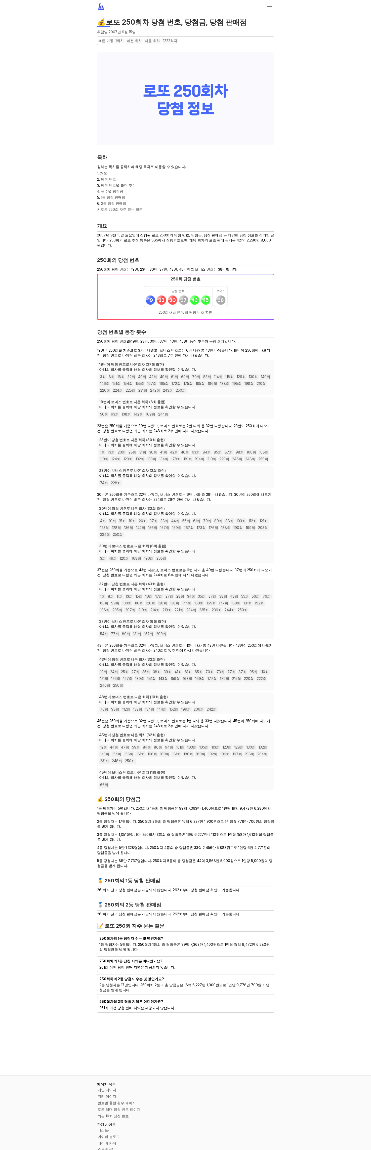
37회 (153, 521)
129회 (241, 377)
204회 (262, 754)
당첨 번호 (108, 179)
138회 (126, 414)
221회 (179, 610)
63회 (196, 452)
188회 (224, 383)
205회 (161, 558)
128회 (116, 527)
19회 (132, 521)
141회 (151, 678)
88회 (229, 521)
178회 (176, 459)
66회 (104, 785)
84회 (207, 452)
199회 (250, 527)
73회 (220, 672)
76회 (267, 596)
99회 (115, 603)
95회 (253, 672)
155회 (140, 383)
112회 (253, 521)
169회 (150, 414)
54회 (104, 634)
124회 (115, 459)
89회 (126, 634)
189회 (235, 603)
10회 (112, 521)
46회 (185, 452)
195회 (236, 383)
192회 (259, 603)
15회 (122, 521)
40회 (142, 377)
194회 (199, 459)
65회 (198, 672)
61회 (174, 377)
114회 (218, 377)
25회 (125, 672)
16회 (148, 596)
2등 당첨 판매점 (113, 203)
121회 (264, 521)
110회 (104, 459)
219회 (167, 610)
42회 (153, 377)
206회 (199, 709)
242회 (155, 390)
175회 (188, 383)
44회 (175, 521)
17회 (158, 596)
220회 (105, 390)
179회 (224, 678)
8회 (111, 377)
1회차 (119, 40)
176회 (213, 527)
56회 (104, 414)
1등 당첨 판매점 (113, 197)
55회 (245, 596)
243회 (168, 390)
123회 (104, 527)
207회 (130, 610)
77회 (115, 634)
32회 (131, 377)
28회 (132, 452)
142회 (138, 414)
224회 (118, 390)
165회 (164, 383)
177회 (223, 603)
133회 (151, 459)
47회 (125, 747)
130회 (253, 377)
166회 (152, 754)
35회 (201, 596)
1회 (102, 452)
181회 (188, 459)
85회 (218, 452)
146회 (104, 383)
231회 (142, 390)
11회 (120, 596)
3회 (103, 377)
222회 (261, 678)
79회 (207, 521)
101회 (180, 747)
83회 (207, 377)
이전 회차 (134, 40)
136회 (128, 527)
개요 (103, 173)
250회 (181, 390)
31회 (142, 452)
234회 (191, 610)
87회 (229, 452)
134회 (163, 459)
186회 (212, 383)
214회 (154, 610)
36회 (153, 452)
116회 (139, 603)
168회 (136, 558)
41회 (163, 452)
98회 (240, 452)
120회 (124, 558)
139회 (139, 678)
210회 (261, 383)
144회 (186, 603)
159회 (176, 527)
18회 (121, 377)
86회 (104, 603)
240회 (105, 685)
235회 (204, 610)
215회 (236, 678)
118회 (229, 377)
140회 (265, 377)
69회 (185, 377)
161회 (140, 754)
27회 (169, 596)
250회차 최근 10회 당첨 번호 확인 (185, 312)
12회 (103, 747)
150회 (198, 603)
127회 (127, 678)
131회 (137, 634)
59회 (136, 747)
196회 (148, 558)
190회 (238, 527)
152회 (174, 709)
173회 (201, 527)
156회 (152, 527)
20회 (122, 452)
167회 (189, 527)
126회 (115, 678)
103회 (240, 521)
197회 (237, 754)
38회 (164, 521)
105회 (204, 747)
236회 (217, 610)
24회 (114, 672)
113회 (216, 747)
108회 (263, 452)
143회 (163, 678)
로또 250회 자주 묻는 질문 (122, 209)
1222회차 (170, 40)
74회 (104, 483)
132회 (140, 459)
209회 (161, 634)
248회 (250, 459)
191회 (247, 603)
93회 (115, 414)
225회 (130, 390)
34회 (191, 596)
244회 (163, 414)
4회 (103, 521)
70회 (196, 377)
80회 (218, 521)
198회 (249, 383)
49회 (164, 377)
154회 (128, 383)
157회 (151, 383)
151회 (116, 383)
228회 (116, 483)
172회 (176, 383)
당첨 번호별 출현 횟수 (118, 185)
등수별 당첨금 (112, 191)
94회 (169, 747)
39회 (168, 672)
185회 (200, 383)
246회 (237, 459)
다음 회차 (152, 40)
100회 (251, 452)
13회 (111, 452)
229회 (224, 459)
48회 (234, 596)
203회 (263, 527)
